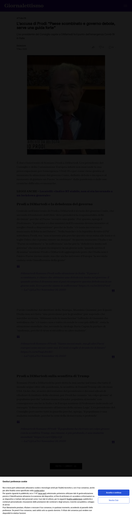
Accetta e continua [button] (113, 493)
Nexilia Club (113, 500)
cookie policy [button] (39, 491)
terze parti (42, 493)
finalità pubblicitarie (74, 499)
